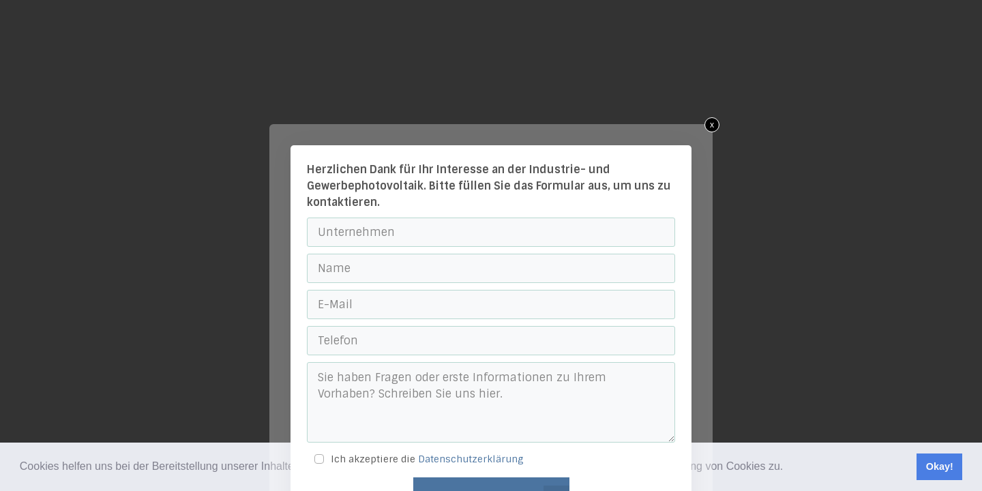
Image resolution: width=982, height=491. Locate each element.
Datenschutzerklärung (471, 459)
